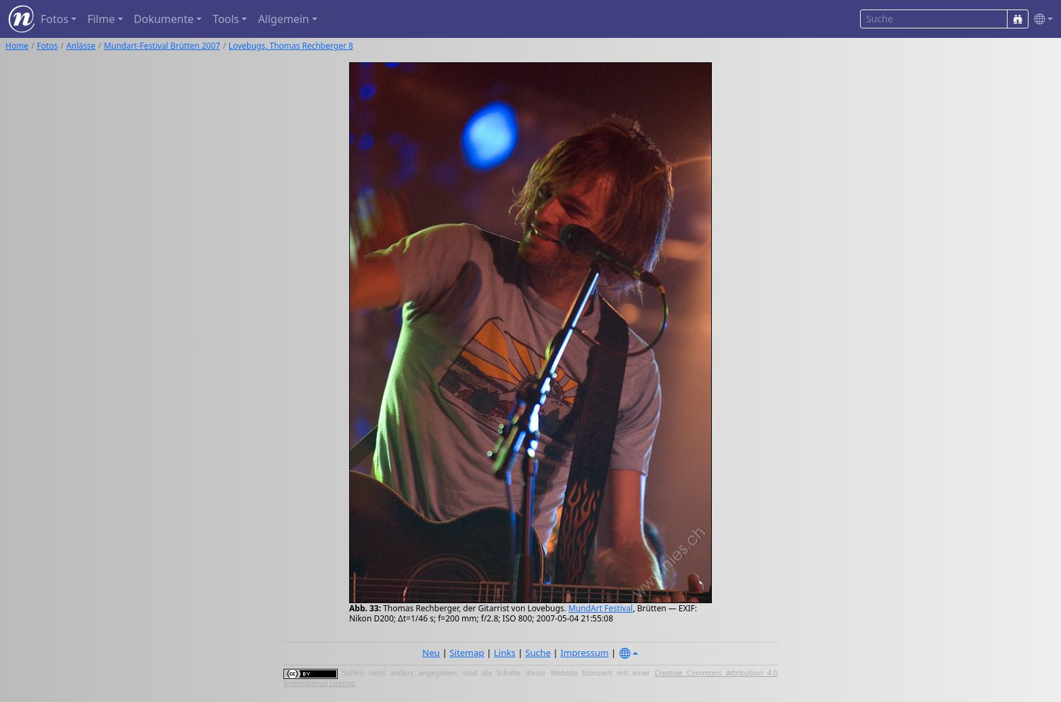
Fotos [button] (54, 19)
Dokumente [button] (164, 19)
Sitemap (466, 652)
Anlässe (80, 45)
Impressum (584, 652)
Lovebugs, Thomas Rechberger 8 (291, 45)
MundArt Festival (600, 608)
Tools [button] (225, 19)
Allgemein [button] (283, 19)
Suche (538, 652)
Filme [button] (101, 19)
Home (16, 45)
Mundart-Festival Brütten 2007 (162, 45)
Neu (431, 652)
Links (505, 652)
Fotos (47, 45)
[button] (1041, 19)
